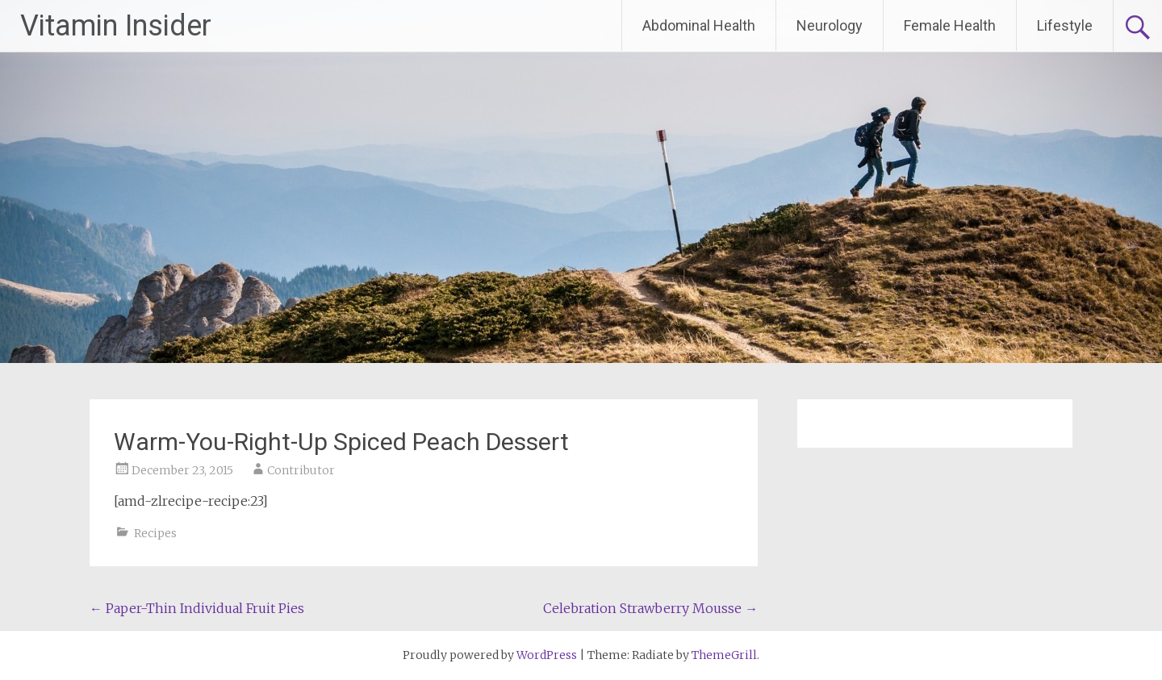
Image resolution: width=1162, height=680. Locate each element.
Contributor (301, 470)
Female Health (950, 25)
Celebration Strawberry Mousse (650, 608)
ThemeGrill (724, 655)
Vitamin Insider (115, 26)
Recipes (155, 533)
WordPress (546, 655)
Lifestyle (1065, 25)
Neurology (829, 25)
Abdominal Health (698, 25)
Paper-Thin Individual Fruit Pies (197, 608)
